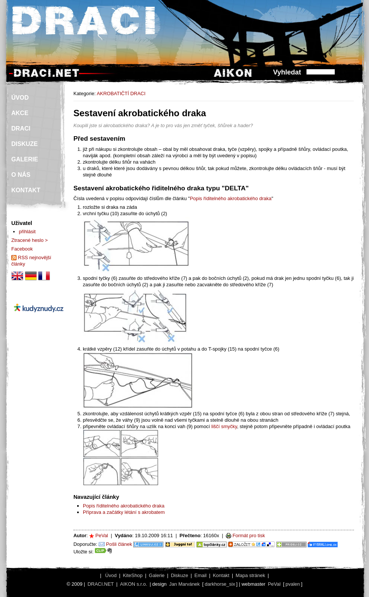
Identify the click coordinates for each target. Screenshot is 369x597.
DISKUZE (24, 144)
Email (200, 575)
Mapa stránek (250, 575)
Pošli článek (119, 544)
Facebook (22, 249)
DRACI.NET (100, 584)
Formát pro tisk (248, 535)
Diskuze (179, 575)
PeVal (101, 535)
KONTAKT (25, 190)
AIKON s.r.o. (133, 584)
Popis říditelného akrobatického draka (230, 198)
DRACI (20, 128)
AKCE (19, 113)
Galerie (157, 575)
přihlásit (27, 231)
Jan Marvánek (184, 584)
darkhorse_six (220, 584)
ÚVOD (20, 97)
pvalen (292, 584)
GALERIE (24, 159)
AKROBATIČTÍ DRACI (121, 93)
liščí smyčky (224, 426)
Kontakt (221, 575)
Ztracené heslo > (29, 240)
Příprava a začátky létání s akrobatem (124, 512)
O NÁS (20, 175)
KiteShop (133, 575)
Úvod (110, 575)
